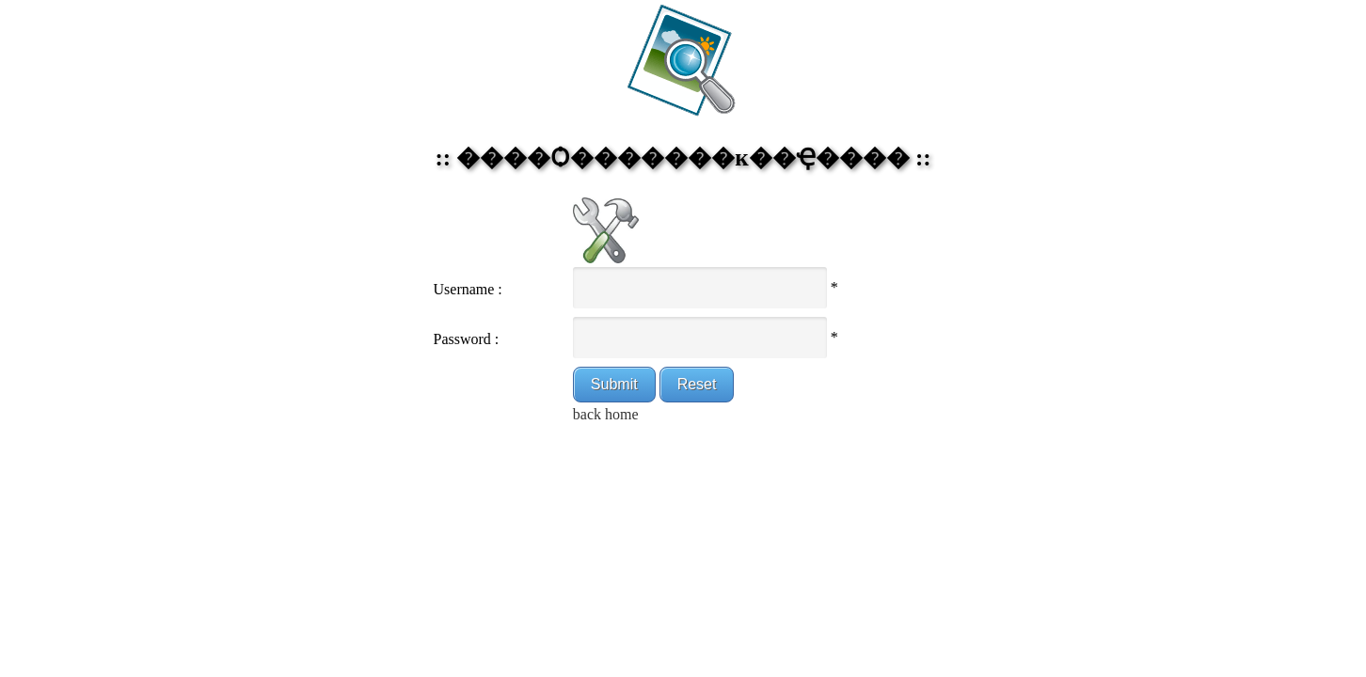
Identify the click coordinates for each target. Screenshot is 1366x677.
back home (606, 414)
